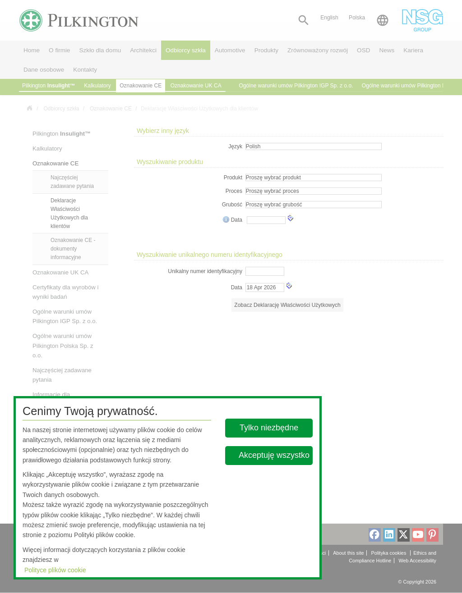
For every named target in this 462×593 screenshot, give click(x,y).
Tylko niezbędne (269, 427)
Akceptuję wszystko (274, 455)
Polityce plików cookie (55, 570)
